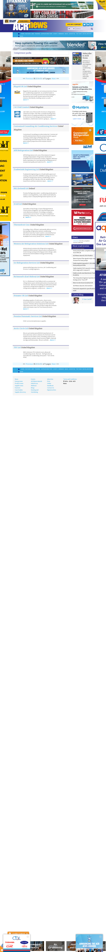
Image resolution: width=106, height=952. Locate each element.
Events (55, 33)
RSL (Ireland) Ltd (21, 188)
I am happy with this (18, 944)
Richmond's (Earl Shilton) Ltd (26, 276)
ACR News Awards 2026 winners (83, 286)
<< (24, 78)
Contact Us (50, 388)
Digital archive (86, 33)
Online (49, 383)
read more (12, 949)
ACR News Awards (36, 381)
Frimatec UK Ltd (21, 296)
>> (57, 78)
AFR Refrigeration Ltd (23, 150)
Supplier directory (46, 33)
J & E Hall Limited (21, 107)
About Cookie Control (10, 933)
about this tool (24, 946)
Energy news (19, 381)
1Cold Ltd (18, 204)
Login (20, 36)
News (22, 33)
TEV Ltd (17, 347)
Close (27, 933)
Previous (29, 78)
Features (28, 33)
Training (37, 33)
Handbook (50, 385)
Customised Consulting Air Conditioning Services (35, 126)
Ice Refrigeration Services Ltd (26, 263)
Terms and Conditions (70, 379)
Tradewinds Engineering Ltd (26, 169)
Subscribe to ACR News (87, 55)
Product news (19, 383)
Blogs (66, 33)
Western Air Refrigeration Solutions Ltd (31, 244)
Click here (76, 241)
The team (79, 33)
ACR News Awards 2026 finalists (83, 255)
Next (54, 78)
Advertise (72, 33)
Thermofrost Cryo (22, 225)
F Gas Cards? (87, 299)
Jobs (33, 33)
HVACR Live (34, 383)
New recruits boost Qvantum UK (83, 283)
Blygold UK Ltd (20, 86)
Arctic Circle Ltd (21, 328)
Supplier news (19, 385)
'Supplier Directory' (87, 25)
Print (48, 381)
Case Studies (19, 390)
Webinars (61, 33)
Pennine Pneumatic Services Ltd (28, 316)
